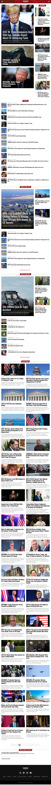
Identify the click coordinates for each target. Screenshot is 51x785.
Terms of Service (36, 777)
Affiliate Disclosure (22, 777)
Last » (37, 745)
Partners (30, 777)
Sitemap (14, 777)
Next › (33, 745)
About (4, 777)
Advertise (9, 777)
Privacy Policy (45, 777)
